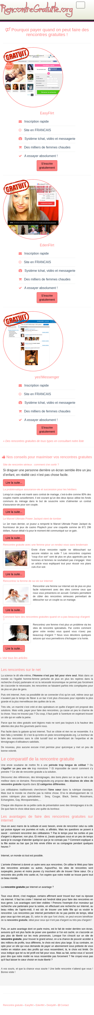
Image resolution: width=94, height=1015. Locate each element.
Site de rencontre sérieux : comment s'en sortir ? (31, 464)
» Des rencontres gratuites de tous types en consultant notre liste (43, 441)
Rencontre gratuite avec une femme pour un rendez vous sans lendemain (45, 544)
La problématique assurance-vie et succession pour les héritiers (40, 489)
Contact (63, 1005)
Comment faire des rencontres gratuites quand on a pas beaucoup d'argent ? (46, 618)
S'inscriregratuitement (47, 165)
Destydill (51, 1005)
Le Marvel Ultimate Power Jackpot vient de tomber (32, 518)
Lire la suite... (14, 482)
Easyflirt (29, 1005)
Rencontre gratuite (13, 1005)
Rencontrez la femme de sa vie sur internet (28, 580)
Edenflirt (40, 1005)
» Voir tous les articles (13, 658)
